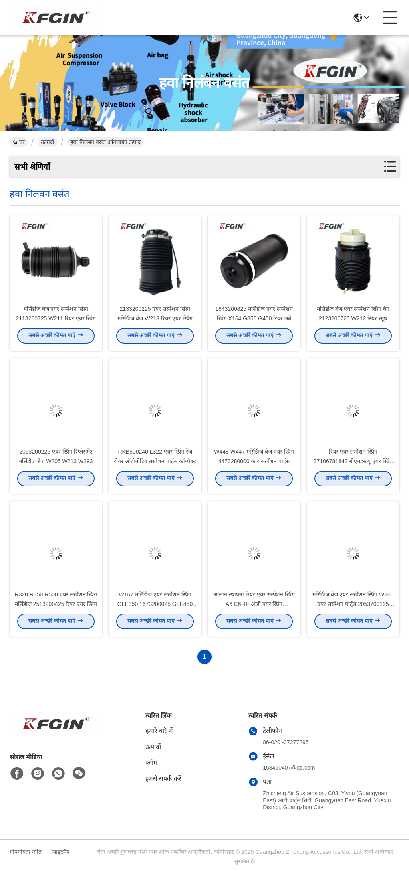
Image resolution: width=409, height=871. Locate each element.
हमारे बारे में (159, 730)
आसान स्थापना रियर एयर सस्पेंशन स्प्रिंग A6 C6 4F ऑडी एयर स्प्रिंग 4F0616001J (253, 606)
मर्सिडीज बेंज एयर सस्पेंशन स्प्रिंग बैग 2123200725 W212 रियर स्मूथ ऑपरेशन (353, 321)
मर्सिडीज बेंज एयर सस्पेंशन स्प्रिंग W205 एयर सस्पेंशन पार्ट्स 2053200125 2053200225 (352, 606)
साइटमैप (60, 852)
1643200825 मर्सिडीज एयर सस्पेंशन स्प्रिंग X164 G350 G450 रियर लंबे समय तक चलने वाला (254, 321)
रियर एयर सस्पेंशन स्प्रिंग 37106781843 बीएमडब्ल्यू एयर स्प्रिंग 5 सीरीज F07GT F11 (353, 463)
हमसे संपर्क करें (163, 778)
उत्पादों (47, 142)
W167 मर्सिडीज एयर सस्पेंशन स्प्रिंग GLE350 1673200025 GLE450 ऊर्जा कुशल (155, 606)
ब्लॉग (151, 762)
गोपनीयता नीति (26, 852)
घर (19, 142)
